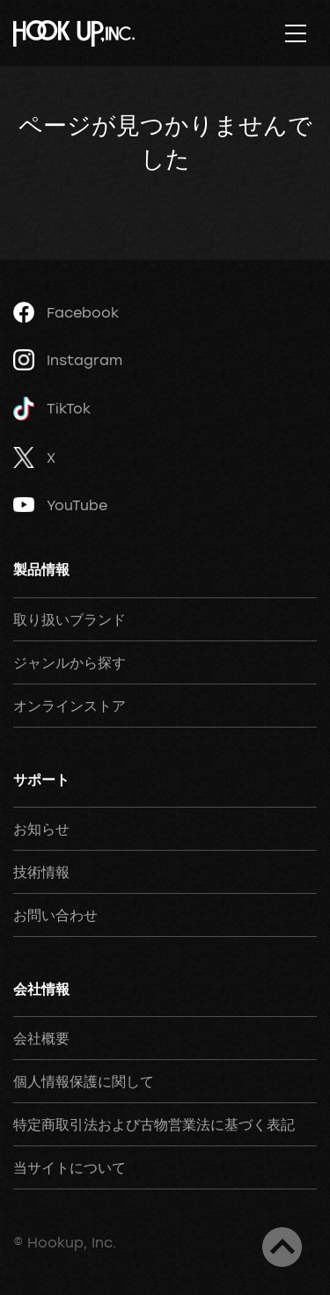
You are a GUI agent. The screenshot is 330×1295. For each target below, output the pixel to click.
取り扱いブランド (69, 619)
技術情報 (41, 872)
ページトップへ (282, 1247)
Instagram (67, 359)
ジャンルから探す (69, 662)
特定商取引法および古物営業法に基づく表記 (154, 1124)
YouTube (60, 505)
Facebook (66, 312)
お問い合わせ (55, 915)
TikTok (52, 409)
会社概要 (41, 1038)
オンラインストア (69, 705)
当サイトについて (69, 1167)
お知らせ (41, 828)
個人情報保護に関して (83, 1081)
